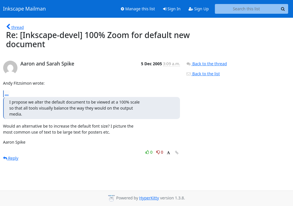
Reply (11, 158)
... (7, 93)
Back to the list (203, 73)
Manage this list (138, 8)
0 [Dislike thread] (160, 152)
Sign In (172, 8)
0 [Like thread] (149, 152)
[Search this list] (246, 9)
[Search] (283, 9)
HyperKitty (149, 198)
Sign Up (199, 8)
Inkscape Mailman (24, 8)
